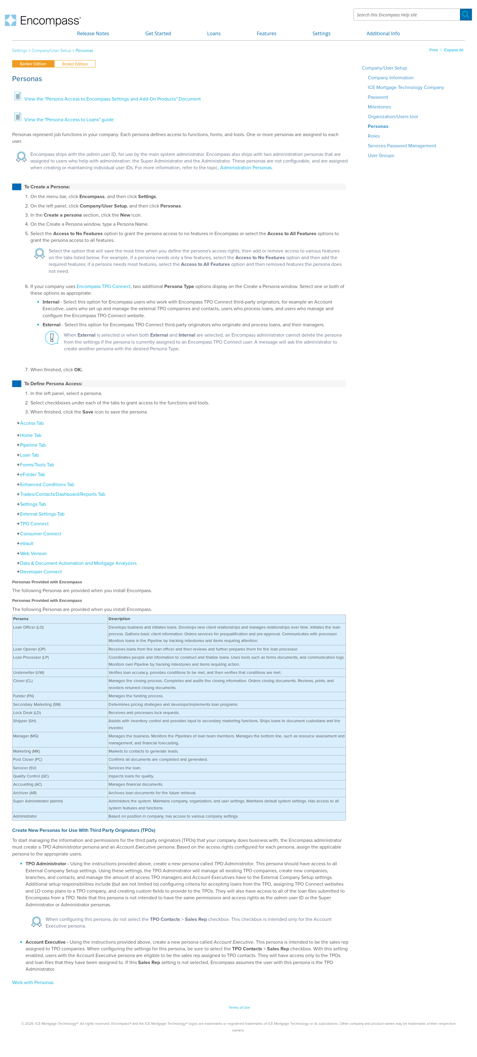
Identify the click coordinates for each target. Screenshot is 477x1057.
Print (434, 50)
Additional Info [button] (383, 33)
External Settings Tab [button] (39, 514)
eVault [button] (23, 544)
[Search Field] (412, 15)
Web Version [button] (30, 554)
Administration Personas (246, 168)
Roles (374, 136)
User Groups (381, 156)
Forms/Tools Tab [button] (34, 465)
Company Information (391, 78)
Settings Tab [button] (30, 504)
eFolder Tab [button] (29, 475)
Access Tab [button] (29, 423)
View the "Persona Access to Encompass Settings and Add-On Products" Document (112, 99)
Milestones (379, 107)
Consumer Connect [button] (37, 534)
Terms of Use (239, 1007)
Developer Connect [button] (38, 572)
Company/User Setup (51, 50)
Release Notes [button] (93, 33)
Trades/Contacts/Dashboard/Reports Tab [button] (59, 494)
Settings (19, 50)
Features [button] (267, 33)
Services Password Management (402, 146)
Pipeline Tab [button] (30, 445)
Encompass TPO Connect (104, 286)
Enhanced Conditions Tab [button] (44, 485)
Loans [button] (214, 33)
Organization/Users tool (393, 117)
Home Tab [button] (27, 435)
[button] (466, 15)
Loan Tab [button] (26, 455)
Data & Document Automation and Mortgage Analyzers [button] (75, 563)
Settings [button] (321, 33)
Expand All (453, 50)
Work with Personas (33, 983)
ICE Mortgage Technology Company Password (406, 92)
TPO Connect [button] (31, 524)
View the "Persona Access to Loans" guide (69, 120)
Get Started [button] (158, 33)
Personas (378, 126)
